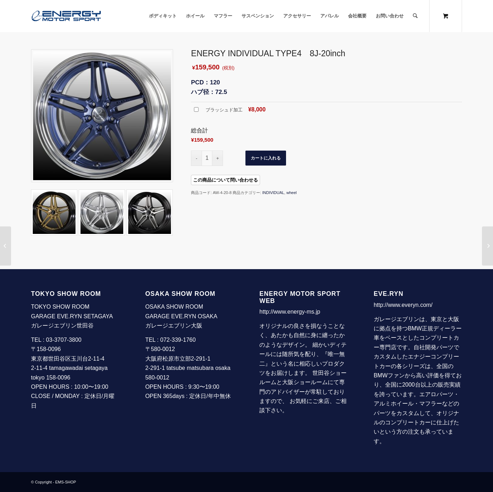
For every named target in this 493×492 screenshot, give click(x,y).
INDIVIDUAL (273, 192)
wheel (291, 192)
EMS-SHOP (65, 482)
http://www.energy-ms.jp (289, 312)
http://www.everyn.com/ (403, 305)
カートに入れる (266, 158)
